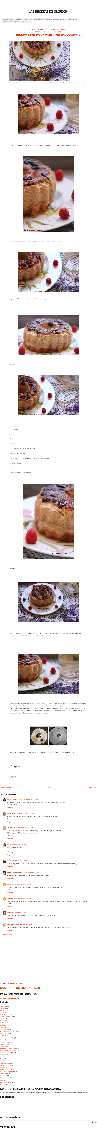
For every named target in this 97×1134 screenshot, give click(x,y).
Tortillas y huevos (4, 1078)
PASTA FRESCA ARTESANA (36, 19)
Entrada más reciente (6, 787)
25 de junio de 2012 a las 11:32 (22, 898)
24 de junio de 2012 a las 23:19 (24, 827)
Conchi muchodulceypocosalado (16, 872)
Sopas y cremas (4, 1073)
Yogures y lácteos (4, 1084)
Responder (10, 807)
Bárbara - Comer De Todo (14, 799)
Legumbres (3, 1046)
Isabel (9, 860)
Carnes (2, 1021)
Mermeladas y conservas (6, 1052)
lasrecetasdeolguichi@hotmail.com (9, 998)
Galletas (2, 1035)
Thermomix (3, 1076)
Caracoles (2, 1018)
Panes (1, 1059)
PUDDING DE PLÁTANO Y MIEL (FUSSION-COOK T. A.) (48, 35)
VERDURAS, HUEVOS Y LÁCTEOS (11, 21)
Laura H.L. (10, 898)
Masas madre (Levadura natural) (8, 1050)
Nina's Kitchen (11, 924)
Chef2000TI (3, 1023)
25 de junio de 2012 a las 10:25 (23, 884)
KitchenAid (3, 1044)
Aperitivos (3, 1008)
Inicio (49, 787)
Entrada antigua (92, 787)
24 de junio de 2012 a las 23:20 (18, 844)
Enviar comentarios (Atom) (14, 983)
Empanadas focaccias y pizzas (8, 1031)
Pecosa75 (10, 912)
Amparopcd (10, 884)
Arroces (2, 1010)
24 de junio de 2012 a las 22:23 (29, 813)
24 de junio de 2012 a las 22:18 (31, 799)
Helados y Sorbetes (5, 1042)
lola (8, 844)
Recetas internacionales (6, 1069)
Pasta (1, 1061)
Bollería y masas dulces (6, 1016)
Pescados (2, 1067)
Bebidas (2, 1012)
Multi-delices (3, 1054)
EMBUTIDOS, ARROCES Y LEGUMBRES (55, 19)
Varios (1, 1080)
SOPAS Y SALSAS (26, 21)
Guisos (2, 1040)
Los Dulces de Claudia (13, 813)
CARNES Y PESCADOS (72, 19)
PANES (25, 19)
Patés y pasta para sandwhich (7, 1065)
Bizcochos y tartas (5, 1014)
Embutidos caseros (5, 1029)
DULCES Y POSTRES (8, 19)
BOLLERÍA (18, 19)
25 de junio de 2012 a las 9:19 (34, 872)
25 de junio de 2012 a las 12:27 (21, 912)
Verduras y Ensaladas (5, 1082)
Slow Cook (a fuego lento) (7, 1071)
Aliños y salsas (4, 1006)
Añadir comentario (7, 934)
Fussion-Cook (56, 31)
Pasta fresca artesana (5, 1063)
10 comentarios (63, 29)
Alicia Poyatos (11, 827)
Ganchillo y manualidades (7, 1038)
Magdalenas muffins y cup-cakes (8, 1048)
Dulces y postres (42, 31)
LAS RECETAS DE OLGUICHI (48, 11)
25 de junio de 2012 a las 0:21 (19, 860)
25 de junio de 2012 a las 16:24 (24, 924)
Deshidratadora (4, 1025)
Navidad (2, 1057)
